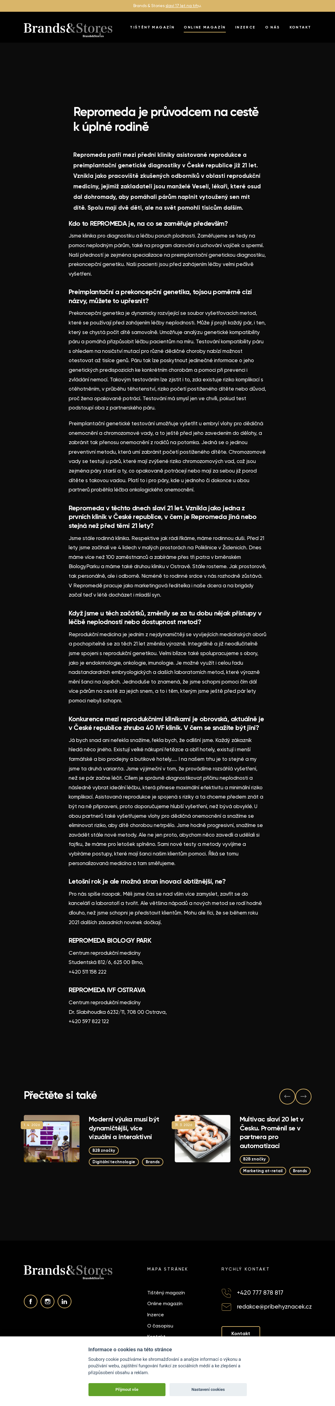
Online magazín (205, 27)
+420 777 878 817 (260, 1292)
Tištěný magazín (152, 27)
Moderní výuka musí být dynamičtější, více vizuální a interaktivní (124, 1128)
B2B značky (103, 1150)
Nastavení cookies (208, 1389)
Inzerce (245, 27)
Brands (153, 1162)
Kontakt (300, 27)
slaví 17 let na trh (181, 5)
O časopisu (160, 1326)
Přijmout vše (126, 1389)
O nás (272, 27)
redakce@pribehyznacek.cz (274, 1306)
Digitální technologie (113, 1162)
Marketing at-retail (262, 1170)
